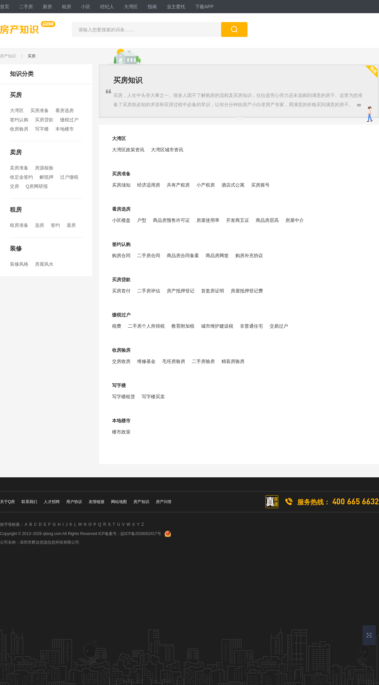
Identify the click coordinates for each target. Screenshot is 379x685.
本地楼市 (64, 129)
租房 (66, 6)
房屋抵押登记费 (247, 290)
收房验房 (19, 129)
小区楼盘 (121, 220)
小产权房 (205, 185)
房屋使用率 (207, 220)
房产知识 (8, 56)
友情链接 (96, 501)
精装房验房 (233, 361)
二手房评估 (148, 290)
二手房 (26, 6)
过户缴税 (69, 177)
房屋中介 (294, 220)
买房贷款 (44, 119)
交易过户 (279, 326)
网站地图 (119, 501)
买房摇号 (260, 185)
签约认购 (19, 119)
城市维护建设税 (217, 326)
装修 (16, 248)
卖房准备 (19, 167)
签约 (55, 225)
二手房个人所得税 (146, 326)
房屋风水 (44, 264)
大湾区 (131, 6)
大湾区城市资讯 (167, 149)
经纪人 (107, 6)
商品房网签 (217, 255)
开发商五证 (237, 220)
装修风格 (19, 264)
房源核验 (44, 167)
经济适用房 (148, 185)
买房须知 (121, 185)
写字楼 (42, 129)
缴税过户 (69, 119)
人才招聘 (52, 501)
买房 (32, 56)
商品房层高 (267, 220)
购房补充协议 (249, 255)
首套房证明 (212, 290)
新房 (47, 6)
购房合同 (121, 255)
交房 (14, 186)
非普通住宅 (251, 326)
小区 (85, 6)
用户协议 (74, 501)
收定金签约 (21, 177)
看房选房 (64, 110)
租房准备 (19, 225)
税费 (116, 326)
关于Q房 (7, 501)
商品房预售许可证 (171, 220)
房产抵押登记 (180, 290)
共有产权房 (178, 185)
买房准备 (39, 110)
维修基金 (146, 361)
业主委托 (176, 6)
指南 (152, 6)
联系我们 (29, 501)
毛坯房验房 (173, 361)
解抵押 (46, 177)
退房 (71, 225)
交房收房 (121, 361)
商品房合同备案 (183, 255)
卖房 (16, 152)
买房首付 (121, 290)
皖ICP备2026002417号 (141, 533)
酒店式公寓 (233, 185)
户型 (141, 220)
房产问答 (164, 501)
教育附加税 (182, 326)
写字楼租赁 (123, 396)
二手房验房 (203, 361)
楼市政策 (121, 431)
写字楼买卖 (153, 396)
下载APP (204, 6)
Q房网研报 (37, 186)
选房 (39, 225)
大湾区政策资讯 (128, 149)
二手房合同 (148, 255)
